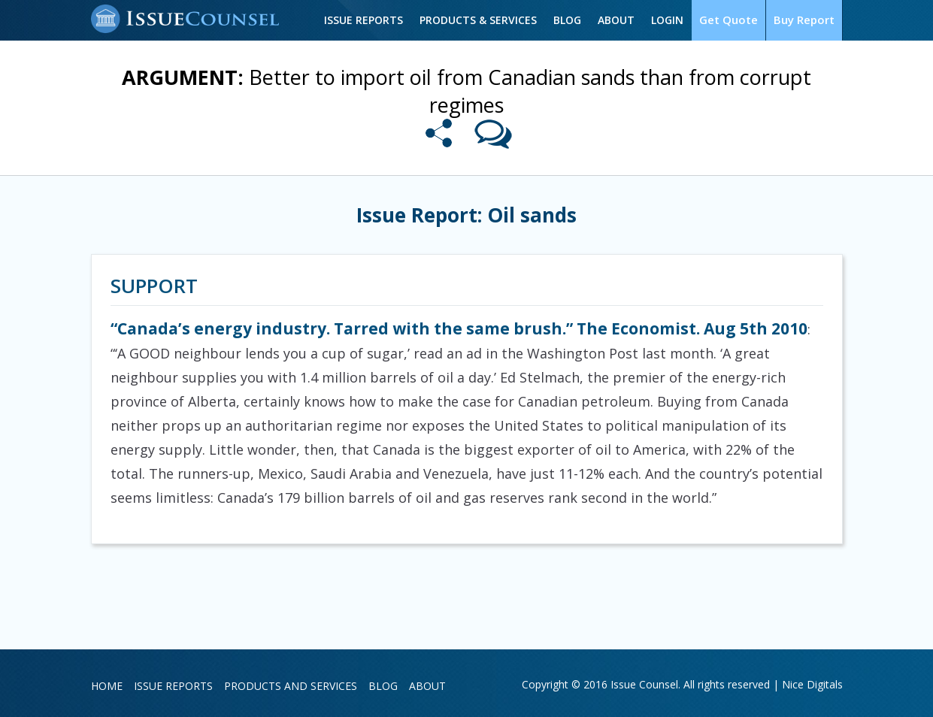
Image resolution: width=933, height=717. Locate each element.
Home (107, 686)
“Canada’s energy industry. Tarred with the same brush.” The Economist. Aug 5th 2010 (459, 328)
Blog (567, 20)
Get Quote (728, 19)
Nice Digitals (812, 684)
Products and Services (290, 686)
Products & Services (478, 20)
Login (667, 20)
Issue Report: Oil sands (466, 214)
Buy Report (804, 19)
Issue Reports (363, 20)
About (616, 20)
